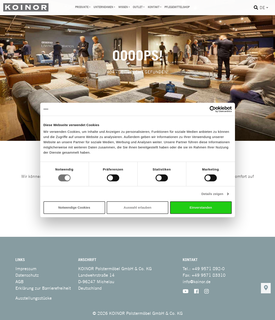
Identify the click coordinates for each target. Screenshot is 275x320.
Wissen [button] (123, 7)
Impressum (26, 268)
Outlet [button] (138, 7)
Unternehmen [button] (103, 7)
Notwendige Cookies (74, 207)
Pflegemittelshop (177, 7)
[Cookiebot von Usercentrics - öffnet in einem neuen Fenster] (213, 109)
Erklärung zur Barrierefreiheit (43, 288)
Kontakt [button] (153, 7)
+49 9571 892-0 (208, 268)
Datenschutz (27, 275)
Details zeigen (212, 194)
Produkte (81, 7)
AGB (19, 281)
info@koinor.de (197, 281)
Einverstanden (201, 207)
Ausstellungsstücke (33, 298)
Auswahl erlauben (137, 207)
